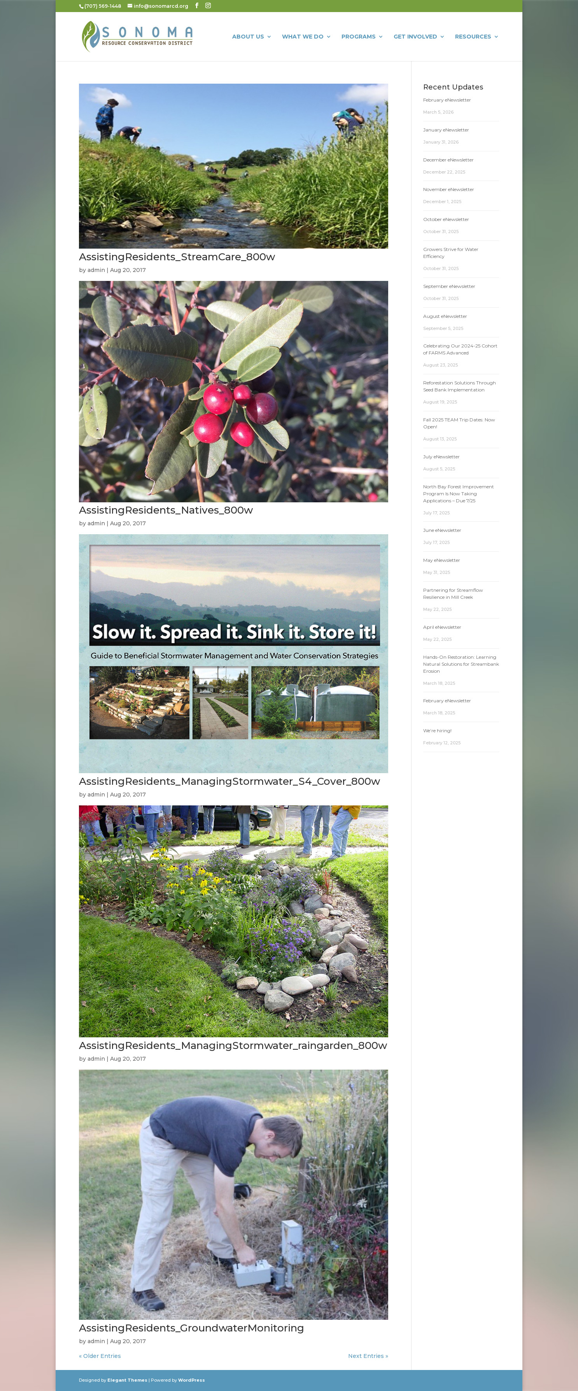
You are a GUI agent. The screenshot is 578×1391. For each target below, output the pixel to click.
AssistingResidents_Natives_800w (166, 510)
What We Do (303, 37)
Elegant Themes (127, 1380)
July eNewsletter (441, 457)
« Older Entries (100, 1355)
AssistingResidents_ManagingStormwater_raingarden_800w (233, 1045)
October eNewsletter (446, 219)
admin (96, 270)
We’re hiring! (437, 730)
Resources (473, 37)
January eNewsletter (446, 130)
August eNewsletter (445, 316)
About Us (248, 37)
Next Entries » (368, 1355)
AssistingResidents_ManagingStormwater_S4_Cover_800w (229, 781)
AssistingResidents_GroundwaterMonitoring (191, 1328)
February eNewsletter (447, 100)
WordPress (191, 1380)
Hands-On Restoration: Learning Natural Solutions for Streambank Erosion (461, 664)
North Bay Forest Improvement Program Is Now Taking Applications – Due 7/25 (458, 493)
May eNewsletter (441, 560)
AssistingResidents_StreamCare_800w (177, 257)
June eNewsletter (442, 530)
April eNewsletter (442, 627)
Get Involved (415, 37)
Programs (359, 37)
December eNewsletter (448, 160)
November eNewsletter (448, 189)
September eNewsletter (449, 286)
